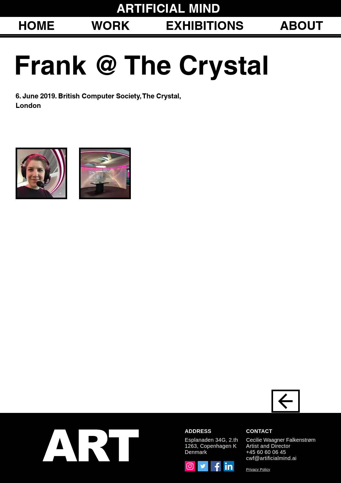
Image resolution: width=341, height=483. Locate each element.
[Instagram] (190, 466)
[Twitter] (203, 466)
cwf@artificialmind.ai (271, 458)
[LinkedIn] (229, 466)
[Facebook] (216, 466)
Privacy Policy (258, 469)
